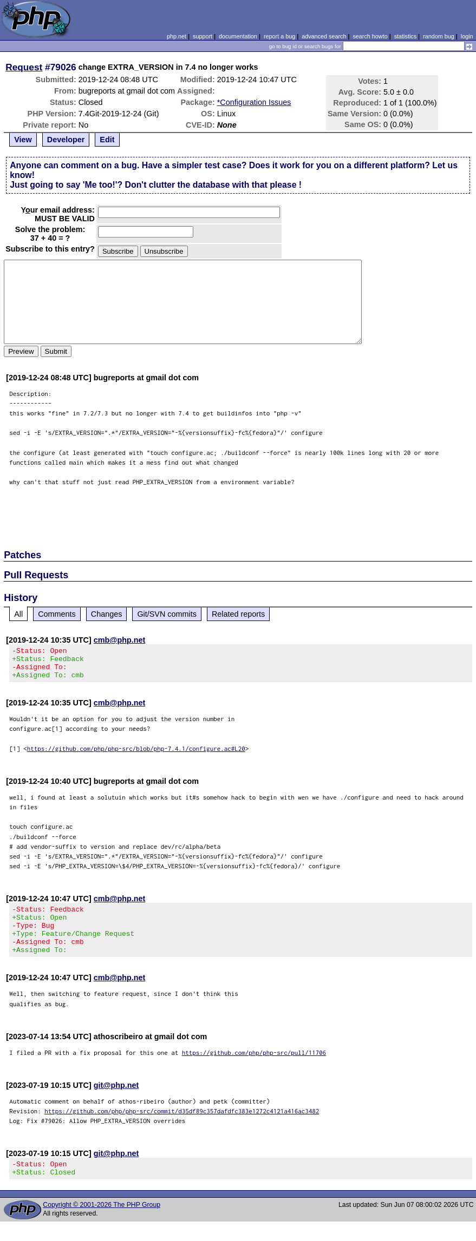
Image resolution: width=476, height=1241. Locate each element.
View (23, 139)
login (467, 36)
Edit (107, 139)
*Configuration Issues (254, 102)
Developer (66, 139)
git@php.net (116, 1101)
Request (23, 67)
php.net (176, 36)
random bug (438, 36)
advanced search (324, 36)
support (202, 36)
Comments (57, 614)
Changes (106, 614)
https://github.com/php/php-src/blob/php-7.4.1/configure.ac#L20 (136, 754)
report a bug (279, 36)
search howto (370, 36)
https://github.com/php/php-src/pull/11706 (254, 1068)
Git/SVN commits (167, 614)
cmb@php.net (120, 640)
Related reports (238, 614)
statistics (405, 36)
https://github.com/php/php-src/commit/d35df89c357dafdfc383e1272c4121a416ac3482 (181, 1127)
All (18, 614)
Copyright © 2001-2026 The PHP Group (101, 1224)
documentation (238, 36)
